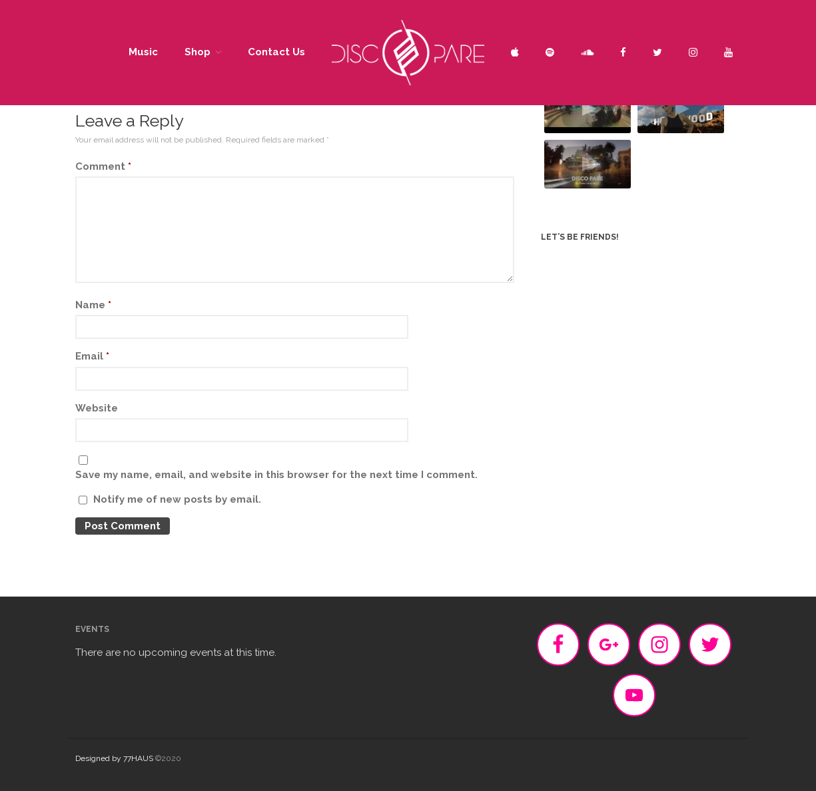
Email (92, 356)
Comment (103, 166)
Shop (197, 52)
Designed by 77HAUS (114, 758)
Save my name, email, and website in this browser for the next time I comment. (276, 475)
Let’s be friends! (580, 237)
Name (93, 305)
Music (143, 52)
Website (96, 408)
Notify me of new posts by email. (177, 499)
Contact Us (276, 52)
